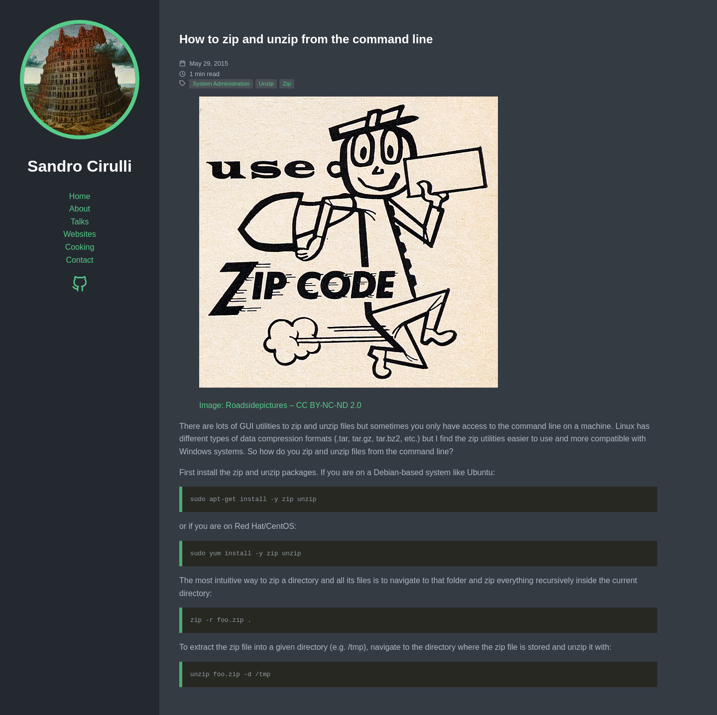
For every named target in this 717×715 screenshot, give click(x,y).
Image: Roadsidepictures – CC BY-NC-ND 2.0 (280, 405)
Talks (80, 221)
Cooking (80, 247)
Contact (79, 260)
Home (80, 196)
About (79, 208)
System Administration (221, 84)
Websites (79, 234)
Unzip (266, 84)
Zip (287, 84)
